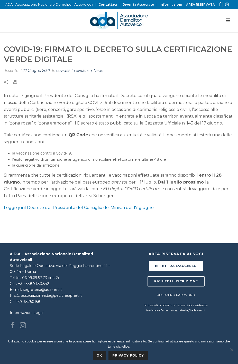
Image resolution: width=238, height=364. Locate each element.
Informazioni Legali (27, 312)
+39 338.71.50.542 (33, 283)
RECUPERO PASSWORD (176, 295)
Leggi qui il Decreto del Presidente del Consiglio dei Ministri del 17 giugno (79, 207)
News (98, 70)
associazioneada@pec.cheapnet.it (51, 295)
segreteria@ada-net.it (42, 289)
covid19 (63, 70)
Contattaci (107, 4)
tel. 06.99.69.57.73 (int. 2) (37, 277)
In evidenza (81, 70)
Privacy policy (128, 355)
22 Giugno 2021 (36, 70)
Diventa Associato (138, 4)
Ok (99, 355)
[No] (231, 349)
